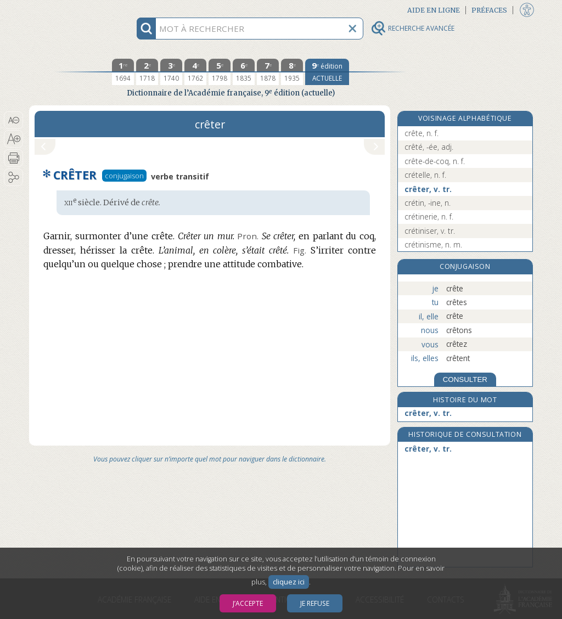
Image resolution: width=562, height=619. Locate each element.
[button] (13, 120)
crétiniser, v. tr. (429, 231)
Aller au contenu (72, 9)
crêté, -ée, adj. (428, 147)
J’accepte (248, 603)
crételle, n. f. (425, 175)
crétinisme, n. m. (433, 244)
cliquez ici (289, 582)
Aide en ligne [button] (433, 10)
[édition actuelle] (327, 72)
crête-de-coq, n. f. (434, 161)
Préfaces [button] (489, 10)
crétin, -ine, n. (427, 203)
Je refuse (314, 603)
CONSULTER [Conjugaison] (465, 379)
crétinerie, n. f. (428, 216)
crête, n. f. (421, 133)
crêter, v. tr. (428, 189)
